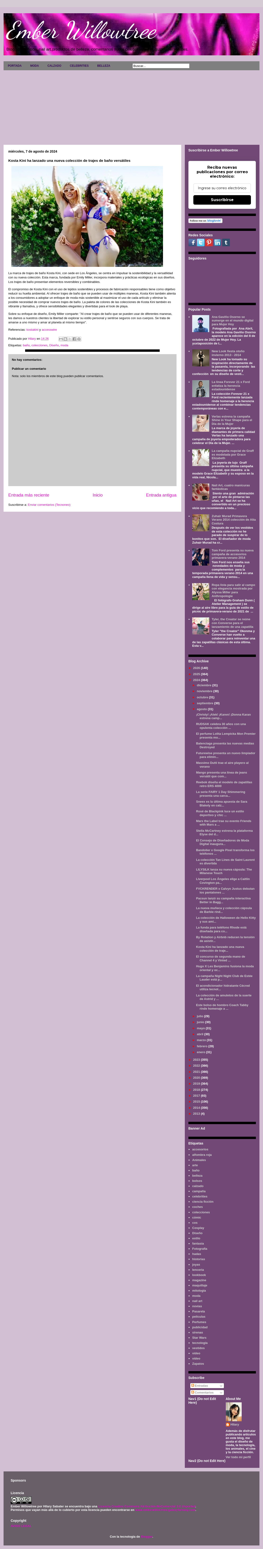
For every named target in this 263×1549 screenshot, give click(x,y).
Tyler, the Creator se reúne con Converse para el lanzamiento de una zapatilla (232, 622)
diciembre (204, 685)
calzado (198, 1186)
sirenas (197, 1332)
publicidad (200, 1327)
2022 (197, 1065)
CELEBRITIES (79, 65)
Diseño (54, 345)
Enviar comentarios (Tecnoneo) (49, 504)
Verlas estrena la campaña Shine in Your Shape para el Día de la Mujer (232, 420)
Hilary (235, 1424)
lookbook (199, 1275)
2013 (197, 1113)
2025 (197, 674)
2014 (197, 1107)
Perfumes (199, 1322)
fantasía (198, 1243)
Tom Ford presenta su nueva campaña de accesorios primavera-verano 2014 (233, 554)
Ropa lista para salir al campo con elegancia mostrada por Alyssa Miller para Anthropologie (233, 590)
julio (200, 1016)
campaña (198, 1191)
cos (194, 1222)
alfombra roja (202, 1155)
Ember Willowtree (81, 30)
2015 (197, 1101)
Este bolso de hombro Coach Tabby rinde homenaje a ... (222, 1007)
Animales (199, 1160)
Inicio (98, 495)
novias (197, 1306)
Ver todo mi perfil (238, 1457)
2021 (197, 1072)
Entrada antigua (161, 495)
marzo (202, 1040)
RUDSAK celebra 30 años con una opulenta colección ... (221, 726)
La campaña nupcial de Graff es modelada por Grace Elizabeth (233, 454)
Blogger (146, 1536)
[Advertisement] (131, 106)
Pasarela (198, 1311)
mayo (201, 1028)
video (196, 1353)
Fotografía (199, 1248)
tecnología (200, 1343)
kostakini (32, 329)
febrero (202, 1046)
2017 (197, 1095)
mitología (199, 1290)
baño (26, 345)
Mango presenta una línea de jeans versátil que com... (221, 774)
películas (198, 1316)
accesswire (49, 329)
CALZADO (54, 65)
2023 (197, 1059)
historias (198, 1259)
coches (197, 1207)
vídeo (196, 1358)
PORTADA (15, 65)
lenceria (198, 1270)
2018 (197, 1089)
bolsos (197, 1181)
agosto (202, 709)
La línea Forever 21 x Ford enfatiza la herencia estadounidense (231, 385)
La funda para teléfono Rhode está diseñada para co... (221, 929)
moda (64, 345)
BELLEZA (103, 65)
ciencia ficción (202, 1201)
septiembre (205, 703)
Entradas (199, 1385)
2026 (197, 668)
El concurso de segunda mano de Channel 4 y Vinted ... (220, 958)
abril (200, 1034)
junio (201, 1022)
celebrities (199, 1196)
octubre (203, 697)
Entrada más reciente (28, 495)
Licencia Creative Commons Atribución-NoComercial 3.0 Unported (146, 1506)
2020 (197, 1077)
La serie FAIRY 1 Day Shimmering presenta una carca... (220, 793)
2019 (197, 1083)
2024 (197, 680)
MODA (34, 65)
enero (201, 1052)
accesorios (200, 1149)
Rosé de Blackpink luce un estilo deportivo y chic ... (220, 813)
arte (195, 1165)
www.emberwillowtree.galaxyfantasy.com (165, 1510)
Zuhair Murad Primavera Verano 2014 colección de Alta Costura (234, 519)
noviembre (205, 691)
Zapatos (198, 1363)
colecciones (40, 345)
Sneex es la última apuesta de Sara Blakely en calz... (221, 803)
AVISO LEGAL (21, 1526)
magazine (199, 1280)
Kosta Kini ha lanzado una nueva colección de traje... (220, 948)
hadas (196, 1254)
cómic (196, 1217)
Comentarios (202, 1392)
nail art (197, 1301)
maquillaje (199, 1285)
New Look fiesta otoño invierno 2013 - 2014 (228, 353)
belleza (197, 1175)
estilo (196, 1238)
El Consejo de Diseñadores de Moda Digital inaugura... (222, 842)
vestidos (198, 1348)
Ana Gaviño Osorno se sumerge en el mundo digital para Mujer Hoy (232, 320)
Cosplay (198, 1228)
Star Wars (199, 1337)
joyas (196, 1264)
